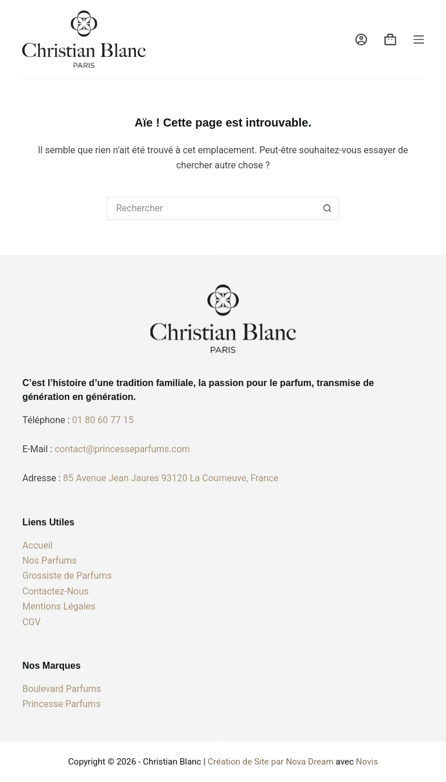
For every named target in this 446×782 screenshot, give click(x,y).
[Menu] (418, 39)
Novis (367, 761)
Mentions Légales (58, 606)
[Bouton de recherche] (327, 208)
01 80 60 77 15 (103, 420)
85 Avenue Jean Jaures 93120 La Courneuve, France (170, 478)
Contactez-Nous (55, 591)
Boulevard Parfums (61, 688)
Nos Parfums (49, 560)
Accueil (37, 545)
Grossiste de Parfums (67, 575)
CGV (31, 622)
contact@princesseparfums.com (122, 449)
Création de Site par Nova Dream (271, 761)
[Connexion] (361, 39)
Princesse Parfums (61, 703)
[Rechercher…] (211, 208)
